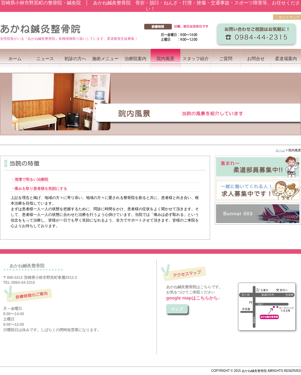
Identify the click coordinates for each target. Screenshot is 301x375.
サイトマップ (289, 17)
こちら (178, 310)
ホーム (15, 58)
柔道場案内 (286, 58)
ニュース (45, 58)
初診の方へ (75, 58)
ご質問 (225, 58)
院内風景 (165, 58)
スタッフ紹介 (195, 58)
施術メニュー (105, 58)
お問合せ (256, 58)
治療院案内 (135, 58)
